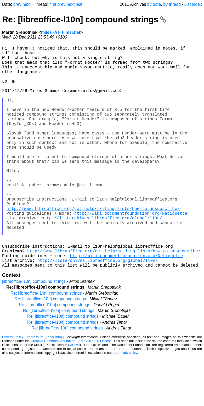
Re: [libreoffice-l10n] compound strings (84, 19)
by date (154, 4)
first (52, 4)
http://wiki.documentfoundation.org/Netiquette (130, 251)
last (79, 4)
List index (193, 4)
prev (17, 4)
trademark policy (125, 402)
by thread (172, 4)
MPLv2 (74, 394)
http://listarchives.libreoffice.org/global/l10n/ (102, 256)
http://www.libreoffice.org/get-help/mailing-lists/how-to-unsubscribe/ (93, 245)
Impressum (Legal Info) (44, 386)
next (26, 4)
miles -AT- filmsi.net (60, 32)
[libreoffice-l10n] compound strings (34, 330)
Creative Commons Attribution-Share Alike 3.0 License (71, 390)
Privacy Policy (12, 386)
